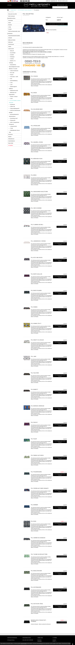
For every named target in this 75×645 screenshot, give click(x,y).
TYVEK (11, 128)
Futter (11, 98)
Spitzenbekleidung (13, 80)
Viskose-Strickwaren (14, 70)
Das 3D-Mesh (12, 52)
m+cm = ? (55, 641)
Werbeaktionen (11, 138)
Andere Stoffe (11, 48)
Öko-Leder (12, 72)
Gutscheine (10, 20)
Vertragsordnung (10, 640)
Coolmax (12, 58)
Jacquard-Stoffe (13, 126)
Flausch (11, 74)
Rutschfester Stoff (13, 118)
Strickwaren (12, 104)
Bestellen (40, 640)
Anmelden (40, 641)
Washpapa (12, 56)
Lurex (11, 84)
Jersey (9, 27)
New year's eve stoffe (12, 13)
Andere (9, 46)
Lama (11, 82)
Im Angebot (10, 145)
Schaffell (12, 54)
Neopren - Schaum (13, 96)
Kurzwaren (10, 134)
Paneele (9, 29)
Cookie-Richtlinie (24, 643)
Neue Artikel (10, 143)
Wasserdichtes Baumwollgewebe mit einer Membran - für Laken (14, 66)
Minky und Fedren (11, 40)
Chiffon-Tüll (12, 106)
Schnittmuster (11, 44)
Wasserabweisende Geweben (14, 35)
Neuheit (9, 136)
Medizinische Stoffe (14, 90)
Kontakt (54, 640)
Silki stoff (12, 50)
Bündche (10, 24)
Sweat (9, 22)
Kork (11, 78)
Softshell (10, 37)
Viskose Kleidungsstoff (14, 108)
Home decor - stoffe (14, 76)
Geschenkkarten (11, 140)
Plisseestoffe (12, 120)
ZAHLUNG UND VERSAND (27, 640)
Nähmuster (10, 42)
